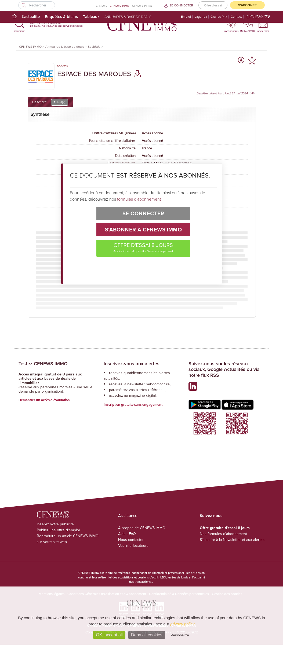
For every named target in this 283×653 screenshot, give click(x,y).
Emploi (186, 17)
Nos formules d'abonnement (223, 534)
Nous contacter (131, 540)
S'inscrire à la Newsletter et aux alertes (232, 540)
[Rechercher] (36, 5)
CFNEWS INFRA (142, 6)
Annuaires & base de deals (127, 16)
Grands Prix (219, 17)
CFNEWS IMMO (119, 6)
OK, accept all (109, 635)
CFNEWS (101, 6)
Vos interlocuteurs (133, 545)
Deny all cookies (146, 635)
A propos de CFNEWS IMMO (141, 528)
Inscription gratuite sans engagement (133, 404)
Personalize (180, 635)
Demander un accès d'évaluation (44, 400)
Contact (236, 17)
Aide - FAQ (127, 534)
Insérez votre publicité (55, 524)
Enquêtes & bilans (61, 16)
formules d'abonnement (139, 199)
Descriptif (50, 102)
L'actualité (31, 16)
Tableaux (91, 16)
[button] (19, 24)
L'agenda (200, 17)
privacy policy (182, 624)
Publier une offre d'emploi (58, 530)
